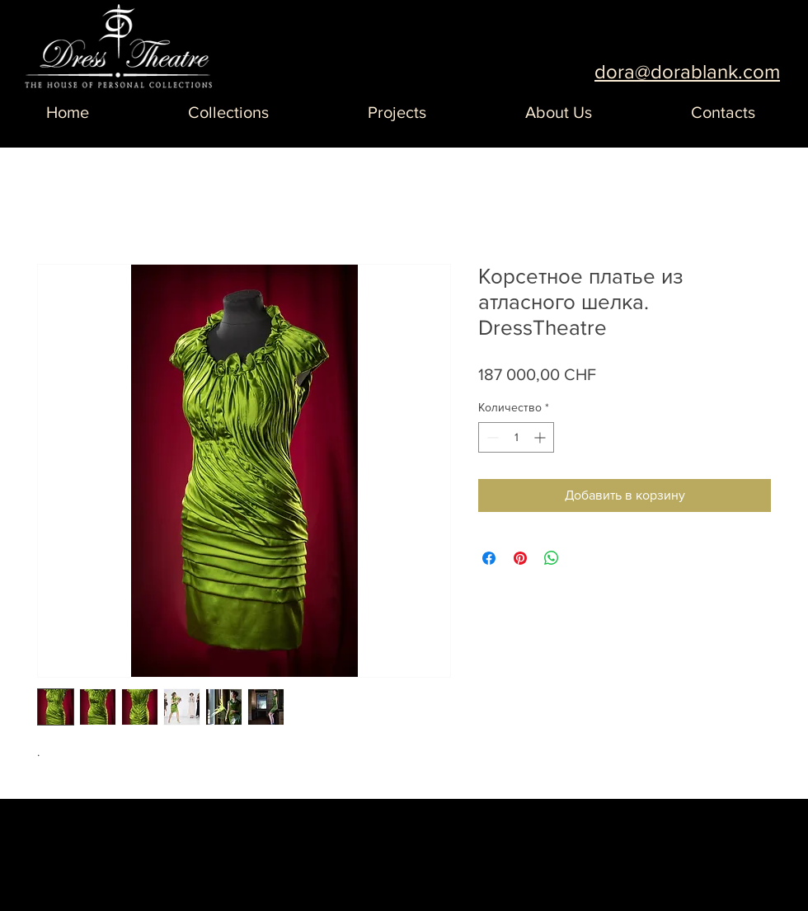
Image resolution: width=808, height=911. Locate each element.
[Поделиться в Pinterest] (520, 558)
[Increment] (541, 437)
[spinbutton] (516, 437)
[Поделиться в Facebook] (489, 558)
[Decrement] (491, 437)
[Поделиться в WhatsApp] (551, 558)
